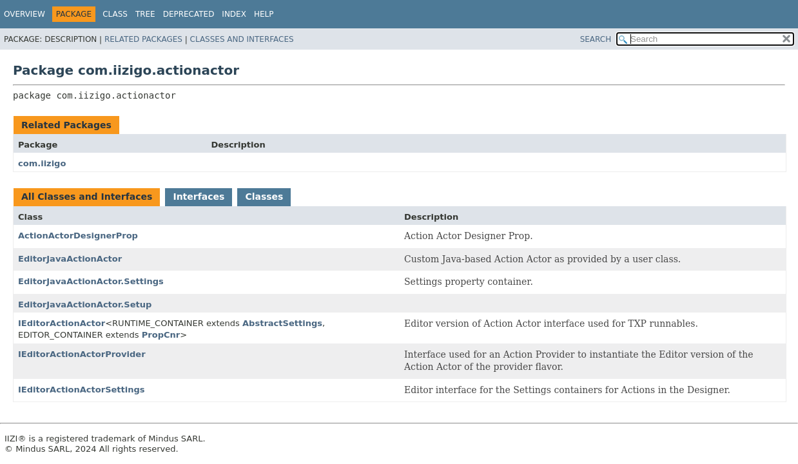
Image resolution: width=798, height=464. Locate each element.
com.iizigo (42, 163)
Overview (24, 14)
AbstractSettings (282, 323)
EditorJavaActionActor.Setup (84, 304)
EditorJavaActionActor (70, 259)
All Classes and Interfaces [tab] (86, 196)
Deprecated (189, 14)
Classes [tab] (264, 196)
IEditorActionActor (61, 323)
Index (234, 14)
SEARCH (596, 39)
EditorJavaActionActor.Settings (91, 281)
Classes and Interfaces (242, 39)
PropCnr (161, 335)
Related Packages (143, 39)
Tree (145, 14)
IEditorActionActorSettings (81, 389)
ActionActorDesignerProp (78, 235)
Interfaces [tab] (198, 196)
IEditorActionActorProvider (82, 354)
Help (264, 14)
